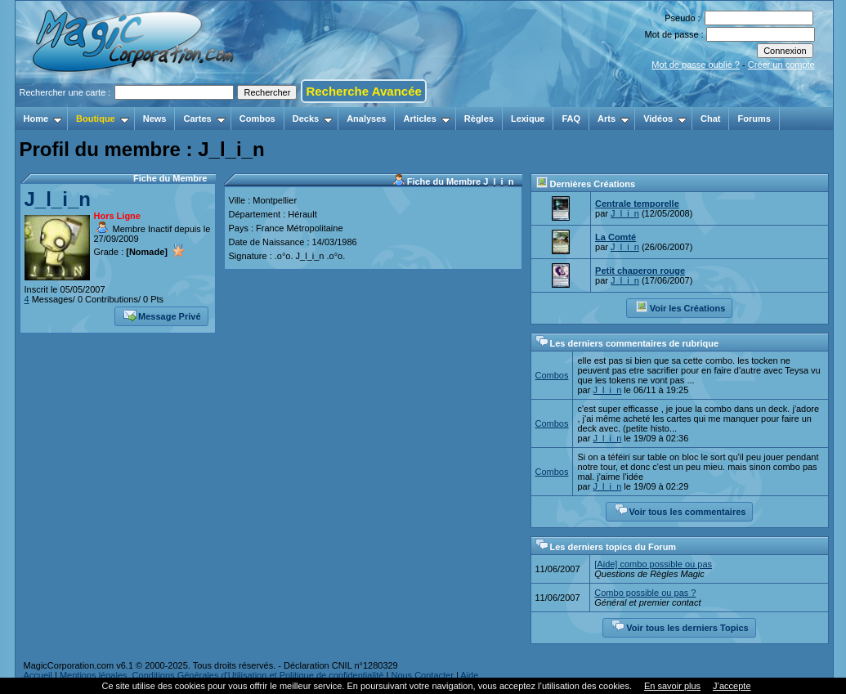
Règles (479, 118)
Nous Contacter (422, 675)
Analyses (366, 118)
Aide (469, 675)
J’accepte (731, 686)
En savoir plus (672, 686)
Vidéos (665, 118)
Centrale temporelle (637, 203)
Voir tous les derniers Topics (679, 626)
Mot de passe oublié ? (695, 64)
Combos (257, 118)
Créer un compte (781, 64)
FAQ (571, 118)
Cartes (204, 118)
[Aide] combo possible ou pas (653, 564)
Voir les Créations (680, 306)
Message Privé (161, 314)
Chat (710, 118)
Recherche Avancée (363, 91)
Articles (426, 118)
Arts (613, 118)
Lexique (528, 118)
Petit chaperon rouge (640, 270)
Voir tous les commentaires (680, 510)
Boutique (102, 118)
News (155, 118)
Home (43, 118)
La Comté (615, 237)
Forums (753, 118)
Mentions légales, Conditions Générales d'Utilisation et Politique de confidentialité (222, 675)
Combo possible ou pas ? (645, 593)
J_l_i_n (58, 199)
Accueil (38, 675)
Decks (313, 118)
